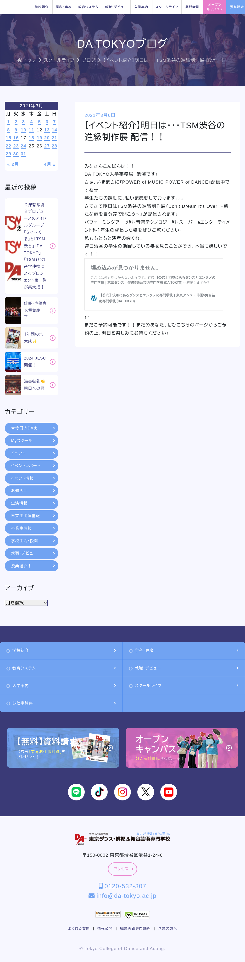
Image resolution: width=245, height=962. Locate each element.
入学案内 (141, 7)
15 (8, 137)
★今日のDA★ (33, 428)
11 (31, 129)
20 (47, 137)
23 (16, 145)
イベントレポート (33, 465)
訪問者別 (192, 7)
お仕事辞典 (61, 703)
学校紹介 (42, 7)
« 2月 (13, 164)
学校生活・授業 (33, 541)
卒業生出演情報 (33, 515)
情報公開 (105, 928)
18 (31, 137)
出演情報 (33, 503)
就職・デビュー (116, 7)
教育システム (88, 7)
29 (8, 153)
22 (8, 145)
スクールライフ (167, 7)
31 (23, 153)
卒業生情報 (33, 528)
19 (39, 137)
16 (16, 137)
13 (47, 129)
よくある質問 (79, 928)
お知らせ (33, 491)
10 (23, 129)
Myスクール (33, 441)
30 (16, 153)
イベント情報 (33, 478)
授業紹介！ (33, 566)
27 (47, 145)
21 (54, 137)
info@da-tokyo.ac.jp (123, 895)
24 (23, 145)
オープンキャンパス (215, 7)
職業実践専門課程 (135, 928)
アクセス (124, 869)
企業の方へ (167, 928)
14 (54, 129)
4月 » (50, 164)
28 (54, 145)
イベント (33, 453)
